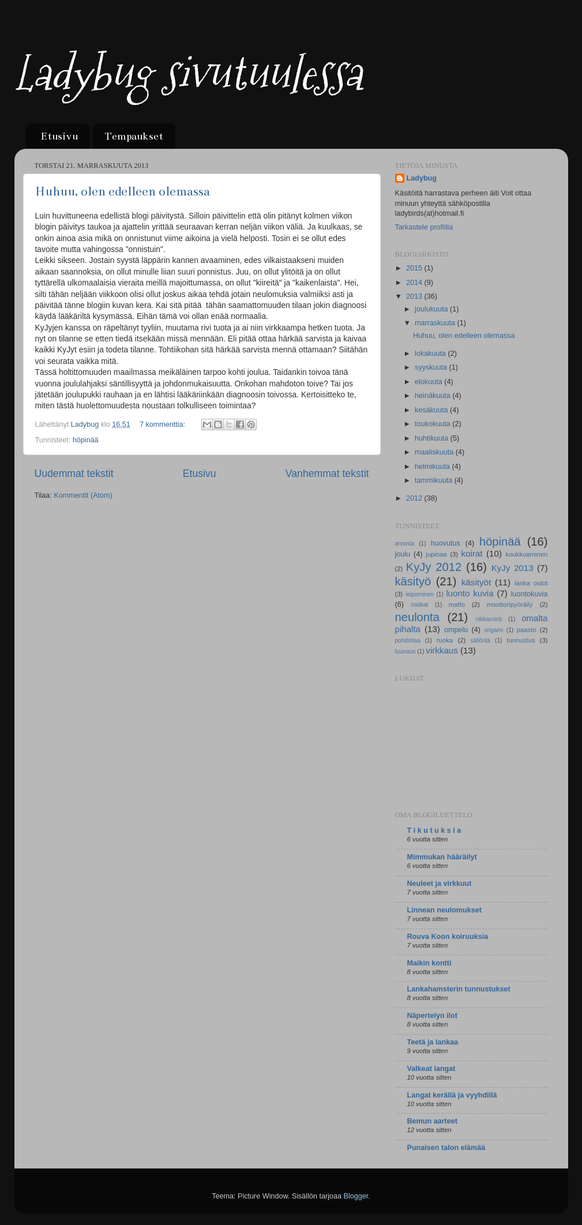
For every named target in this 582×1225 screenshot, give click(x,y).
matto (457, 604)
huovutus (445, 543)
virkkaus (441, 650)
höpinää (86, 440)
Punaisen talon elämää (446, 1148)
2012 (415, 498)
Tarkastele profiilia (424, 227)
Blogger (355, 1196)
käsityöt (476, 582)
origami (493, 630)
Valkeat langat (431, 1069)
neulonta (417, 617)
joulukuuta (432, 309)
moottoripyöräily (510, 604)
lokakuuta (431, 354)
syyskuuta (432, 367)
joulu (403, 554)
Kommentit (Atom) (83, 495)
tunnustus (520, 640)
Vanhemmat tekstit (327, 473)
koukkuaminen (526, 554)
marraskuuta (436, 323)
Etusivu (59, 136)
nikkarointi (489, 619)
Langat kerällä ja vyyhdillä (452, 1095)
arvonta (405, 543)
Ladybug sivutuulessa (188, 74)
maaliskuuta (435, 452)
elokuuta (429, 382)
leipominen (419, 594)
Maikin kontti (429, 963)
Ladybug (422, 178)
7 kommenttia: (163, 424)
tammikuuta (435, 480)
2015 (415, 268)
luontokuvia (529, 594)
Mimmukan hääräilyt (442, 857)
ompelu (456, 630)
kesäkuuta (432, 410)
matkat (419, 605)
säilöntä (480, 640)
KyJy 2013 (512, 568)
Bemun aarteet (432, 1121)
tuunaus (405, 651)
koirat (472, 553)
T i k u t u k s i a (434, 830)
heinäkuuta (433, 396)
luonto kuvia (469, 593)
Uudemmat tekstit (74, 473)
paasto (526, 629)
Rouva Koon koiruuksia (448, 937)
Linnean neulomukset (444, 910)
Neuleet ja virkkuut (439, 884)
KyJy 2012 (433, 567)
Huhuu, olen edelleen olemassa (122, 191)
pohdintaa (407, 640)
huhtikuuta (432, 438)
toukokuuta (433, 424)
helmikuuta (433, 467)
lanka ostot (531, 583)
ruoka (445, 640)
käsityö (413, 581)
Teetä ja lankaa (433, 1042)
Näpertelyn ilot (432, 1016)
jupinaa (436, 554)
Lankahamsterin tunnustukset (458, 989)
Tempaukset (133, 136)
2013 (415, 296)
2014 (415, 283)
